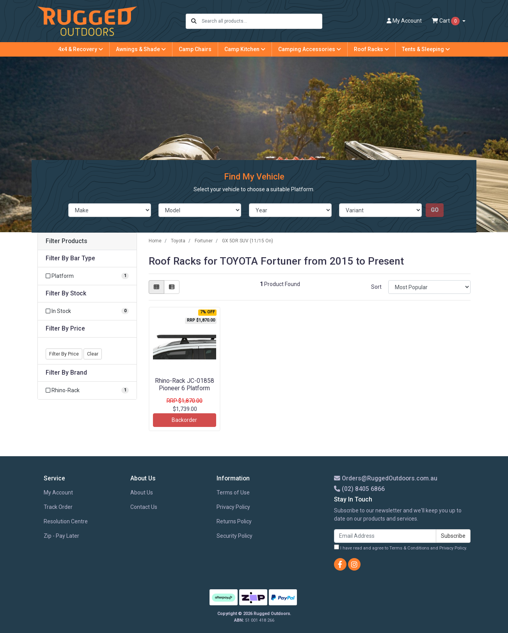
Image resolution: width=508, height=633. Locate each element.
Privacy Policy (233, 507)
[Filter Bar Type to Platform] (87, 276)
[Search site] (194, 21)
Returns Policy (234, 521)
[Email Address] (385, 536)
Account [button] (404, 21)
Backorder (184, 420)
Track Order (58, 507)
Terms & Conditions (409, 548)
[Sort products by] (429, 287)
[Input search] (261, 21)
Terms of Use (233, 492)
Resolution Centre (66, 521)
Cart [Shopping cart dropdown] (446, 21)
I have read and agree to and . (400, 547)
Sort (376, 287)
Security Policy (234, 536)
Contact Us (143, 507)
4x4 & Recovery (80, 49)
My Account (58, 492)
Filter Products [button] (66, 241)
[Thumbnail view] (156, 287)
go (435, 210)
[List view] (171, 287)
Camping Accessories (309, 49)
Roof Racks (371, 49)
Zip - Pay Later (61, 536)
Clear (92, 354)
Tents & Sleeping (426, 49)
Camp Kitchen (244, 49)
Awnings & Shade (141, 49)
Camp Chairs (195, 49)
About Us (141, 492)
